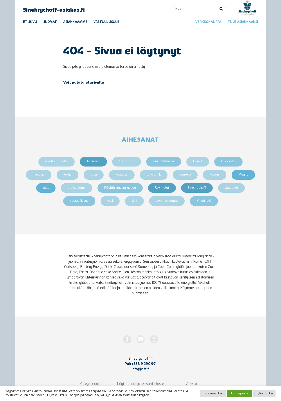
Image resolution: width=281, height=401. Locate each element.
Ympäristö (204, 201)
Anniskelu (93, 161)
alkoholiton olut (56, 161)
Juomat (50, 22)
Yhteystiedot (89, 384)
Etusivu (30, 22)
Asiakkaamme (75, 22)
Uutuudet (231, 188)
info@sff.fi (140, 369)
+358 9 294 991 (144, 364)
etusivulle (94, 82)
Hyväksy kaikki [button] (239, 393)
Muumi (215, 174)
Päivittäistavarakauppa (120, 188)
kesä (93, 174)
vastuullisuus (79, 201)
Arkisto (191, 384)
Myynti (243, 174)
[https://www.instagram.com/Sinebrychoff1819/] (154, 339)
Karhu (67, 174)
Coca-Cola (126, 161)
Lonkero (185, 174)
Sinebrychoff (197, 188)
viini (134, 201)
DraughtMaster (163, 161)
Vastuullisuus (106, 22)
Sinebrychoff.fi (140, 359)
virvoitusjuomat (167, 201)
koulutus (122, 174)
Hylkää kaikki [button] (264, 393)
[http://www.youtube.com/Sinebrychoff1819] (141, 339)
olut (46, 188)
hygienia (39, 174)
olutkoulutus (76, 188)
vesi (110, 201)
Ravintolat (162, 188)
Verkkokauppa (208, 22)
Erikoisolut (228, 161)
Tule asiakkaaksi (243, 22)
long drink (154, 174)
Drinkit (197, 161)
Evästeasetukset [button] (213, 393)
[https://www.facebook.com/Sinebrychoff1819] (127, 339)
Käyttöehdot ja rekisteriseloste (140, 384)
